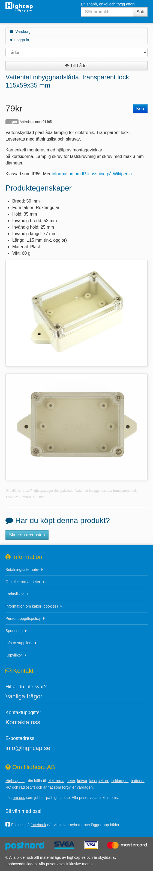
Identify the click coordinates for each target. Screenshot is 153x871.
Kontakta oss (22, 722)
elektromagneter (61, 781)
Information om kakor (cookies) (31, 606)
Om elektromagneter (22, 582)
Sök (140, 12)
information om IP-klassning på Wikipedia (92, 174)
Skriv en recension (27, 535)
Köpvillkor (13, 655)
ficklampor (119, 781)
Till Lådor (76, 65)
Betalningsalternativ (22, 569)
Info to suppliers (18, 643)
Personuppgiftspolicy (23, 618)
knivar (82, 781)
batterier (138, 781)
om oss (19, 797)
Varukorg (20, 31)
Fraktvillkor (14, 594)
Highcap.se (15, 781)
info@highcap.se (27, 748)
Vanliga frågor (23, 696)
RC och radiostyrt (20, 787)
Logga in (19, 40)
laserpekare (99, 781)
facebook (38, 825)
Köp (140, 108)
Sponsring (14, 631)
